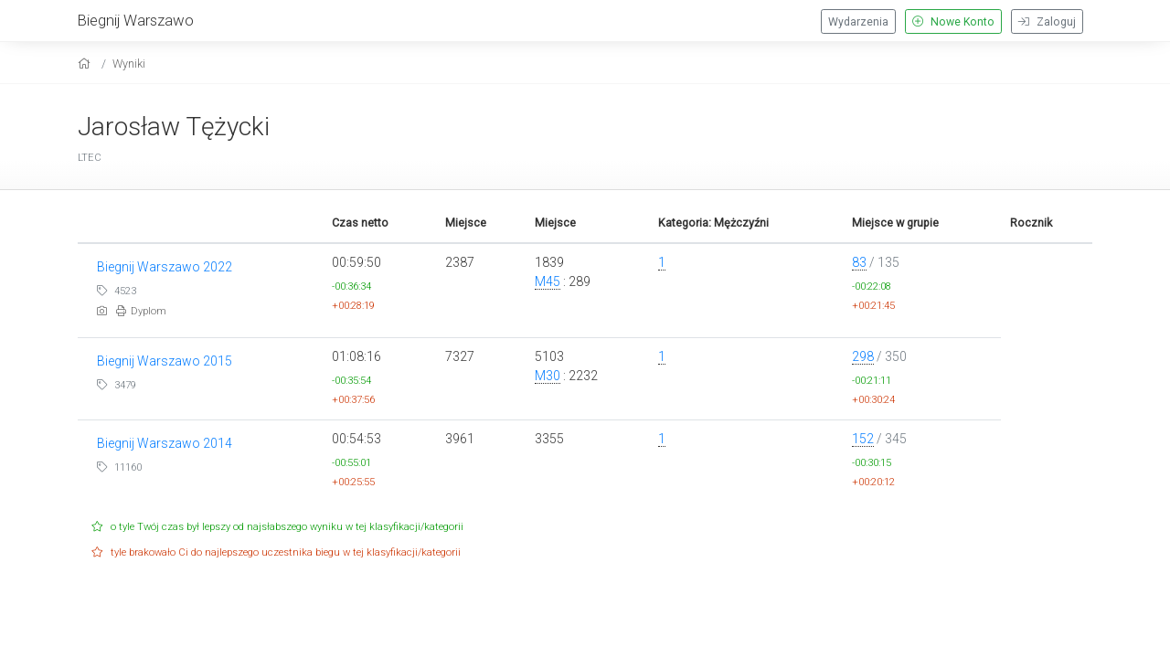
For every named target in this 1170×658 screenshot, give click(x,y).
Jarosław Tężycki (174, 126)
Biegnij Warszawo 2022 (164, 267)
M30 (547, 375)
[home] (86, 63)
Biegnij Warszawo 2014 (164, 443)
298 (863, 356)
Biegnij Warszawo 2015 (164, 361)
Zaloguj (1047, 22)
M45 (547, 281)
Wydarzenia (858, 22)
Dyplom (141, 311)
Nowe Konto (953, 22)
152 (863, 438)
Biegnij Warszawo (136, 20)
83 (859, 262)
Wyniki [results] (128, 63)
